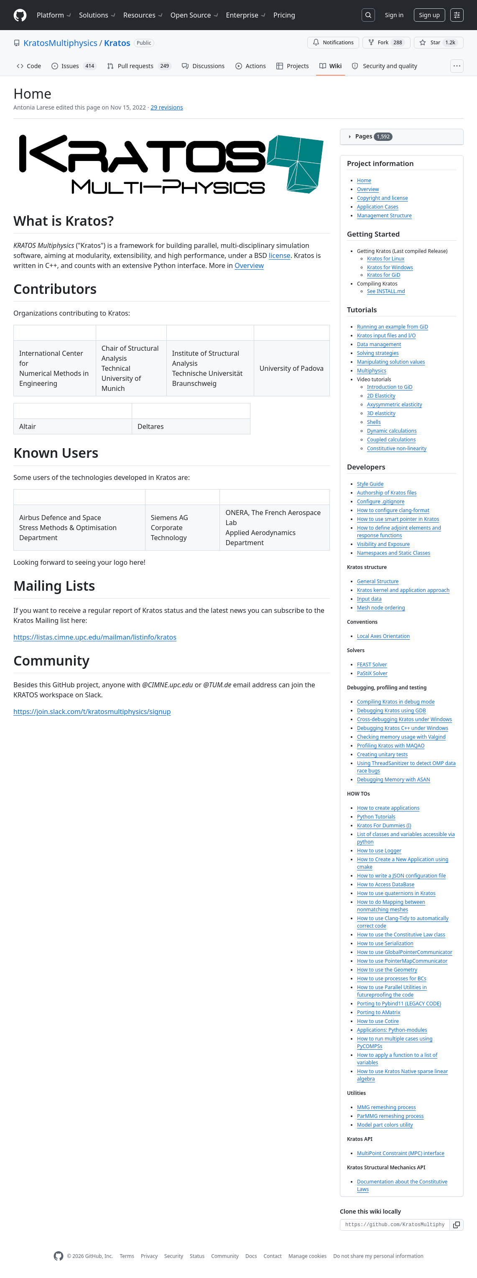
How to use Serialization (385, 943)
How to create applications (388, 807)
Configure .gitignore (381, 501)
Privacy (149, 1256)
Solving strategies (378, 353)
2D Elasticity (381, 395)
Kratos (117, 42)
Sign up (429, 15)
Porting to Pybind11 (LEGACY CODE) (399, 1003)
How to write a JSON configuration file (401, 875)
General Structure (378, 581)
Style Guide (370, 483)
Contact (272, 1256)
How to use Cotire (378, 1021)
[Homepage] (20, 15)
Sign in (394, 15)
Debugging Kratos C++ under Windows (402, 728)
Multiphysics (371, 370)
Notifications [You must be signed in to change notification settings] (333, 42)
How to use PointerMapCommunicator (402, 960)
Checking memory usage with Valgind (401, 736)
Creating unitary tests (382, 754)
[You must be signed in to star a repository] (439, 42)
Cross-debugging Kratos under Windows (404, 719)
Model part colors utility (385, 1124)
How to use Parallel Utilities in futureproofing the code (392, 991)
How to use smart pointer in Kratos (398, 519)
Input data (369, 598)
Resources (143, 15)
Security (173, 1256)
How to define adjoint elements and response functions (399, 531)
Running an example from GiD (392, 326)
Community (225, 1256)
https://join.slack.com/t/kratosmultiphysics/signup (92, 711)
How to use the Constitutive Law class (401, 934)
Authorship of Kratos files (387, 492)
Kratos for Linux (385, 258)
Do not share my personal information (378, 1256)
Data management (379, 344)
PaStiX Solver (372, 673)
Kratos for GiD (383, 274)
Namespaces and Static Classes (393, 552)
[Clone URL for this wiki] (395, 1225)
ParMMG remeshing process (390, 1116)
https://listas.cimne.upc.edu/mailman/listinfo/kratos (94, 637)
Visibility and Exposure (383, 544)
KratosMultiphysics (60, 42)
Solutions (98, 15)
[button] (457, 1225)
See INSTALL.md (386, 291)
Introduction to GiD (390, 386)
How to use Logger (379, 850)
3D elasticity (381, 413)
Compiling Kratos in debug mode (396, 701)
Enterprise (246, 15)
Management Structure (384, 215)
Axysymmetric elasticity (394, 404)
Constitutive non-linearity (396, 448)
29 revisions (166, 107)
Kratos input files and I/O (386, 335)
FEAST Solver (372, 664)
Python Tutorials (376, 816)
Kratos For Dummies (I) (384, 825)
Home (364, 180)
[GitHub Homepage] (59, 1256)
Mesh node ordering (381, 607)
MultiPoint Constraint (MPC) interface (400, 1153)
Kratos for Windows (390, 267)
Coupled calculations (391, 439)
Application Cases (377, 206)
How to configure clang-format (393, 510)
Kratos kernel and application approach (403, 590)
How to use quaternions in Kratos (396, 893)
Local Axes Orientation (383, 636)
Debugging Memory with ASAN (393, 779)
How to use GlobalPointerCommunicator (404, 952)
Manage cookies (307, 1256)
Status (197, 1256)
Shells (374, 422)
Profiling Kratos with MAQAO (391, 745)
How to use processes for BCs (391, 978)
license (280, 255)
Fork (386, 42)
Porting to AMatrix (378, 1012)
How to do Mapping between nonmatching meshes (391, 905)
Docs (251, 1256)
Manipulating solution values (391, 361)
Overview (249, 265)
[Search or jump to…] (368, 15)
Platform (54, 15)
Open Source (195, 15)
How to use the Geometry (387, 969)
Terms (127, 1256)
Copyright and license (382, 198)
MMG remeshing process (386, 1107)
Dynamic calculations (392, 430)
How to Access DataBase (385, 884)
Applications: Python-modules (392, 1029)
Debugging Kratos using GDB (391, 710)
